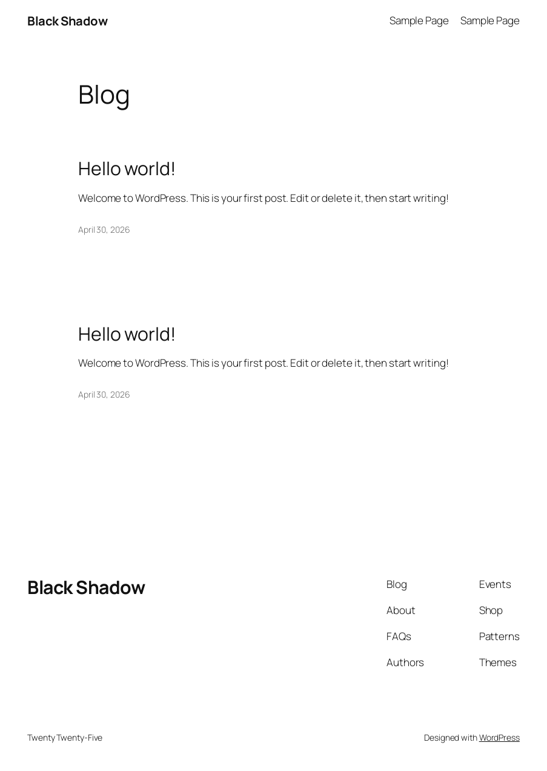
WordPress (499, 737)
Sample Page (419, 20)
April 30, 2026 (104, 229)
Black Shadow (67, 20)
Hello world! (127, 168)
